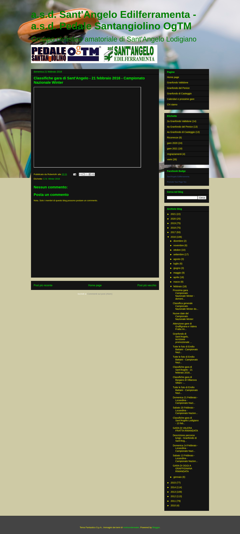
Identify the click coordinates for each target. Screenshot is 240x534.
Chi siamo (172, 104)
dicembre (178, 241)
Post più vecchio (146, 285)
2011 (173, 501)
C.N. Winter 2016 (51, 179)
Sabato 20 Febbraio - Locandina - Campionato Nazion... (185, 410)
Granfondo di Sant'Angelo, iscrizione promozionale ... (182, 337)
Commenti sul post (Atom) (99, 294)
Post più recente (43, 285)
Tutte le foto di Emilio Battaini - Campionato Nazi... (185, 349)
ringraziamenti (174, 154)
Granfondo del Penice (178, 88)
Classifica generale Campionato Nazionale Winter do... (185, 306)
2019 (173, 223)
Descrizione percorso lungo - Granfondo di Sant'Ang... (185, 438)
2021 (173, 214)
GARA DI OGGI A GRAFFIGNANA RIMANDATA (182, 468)
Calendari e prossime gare (180, 99)
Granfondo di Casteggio (179, 93)
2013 (173, 491)
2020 (173, 218)
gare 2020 (172, 143)
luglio (176, 263)
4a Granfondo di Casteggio (181, 132)
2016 (173, 237)
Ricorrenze (172, 137)
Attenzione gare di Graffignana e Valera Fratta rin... (185, 326)
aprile (176, 277)
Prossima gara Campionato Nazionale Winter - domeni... (183, 294)
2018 (173, 227)
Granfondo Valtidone (177, 82)
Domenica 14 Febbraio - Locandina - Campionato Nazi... (185, 448)
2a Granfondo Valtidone (179, 121)
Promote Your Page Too (176, 182)
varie (169, 159)
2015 (173, 482)
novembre (178, 245)
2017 (173, 232)
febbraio (177, 286)
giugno (177, 268)
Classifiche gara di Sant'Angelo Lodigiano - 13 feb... (186, 420)
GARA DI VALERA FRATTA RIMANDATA (185, 429)
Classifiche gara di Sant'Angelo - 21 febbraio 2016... (182, 370)
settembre (178, 254)
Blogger (156, 527)
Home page (95, 285)
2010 (173, 505)
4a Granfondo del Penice (180, 126)
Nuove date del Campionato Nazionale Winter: (183, 316)
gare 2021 (172, 148)
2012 (173, 496)
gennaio (177, 477)
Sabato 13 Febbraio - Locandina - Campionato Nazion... (185, 458)
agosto (177, 259)
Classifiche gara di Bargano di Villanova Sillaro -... (185, 380)
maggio (177, 272)
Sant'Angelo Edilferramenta (178, 177)
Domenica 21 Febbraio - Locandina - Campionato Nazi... (185, 400)
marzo (176, 281)
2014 (173, 487)
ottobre (177, 250)
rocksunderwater (131, 527)
